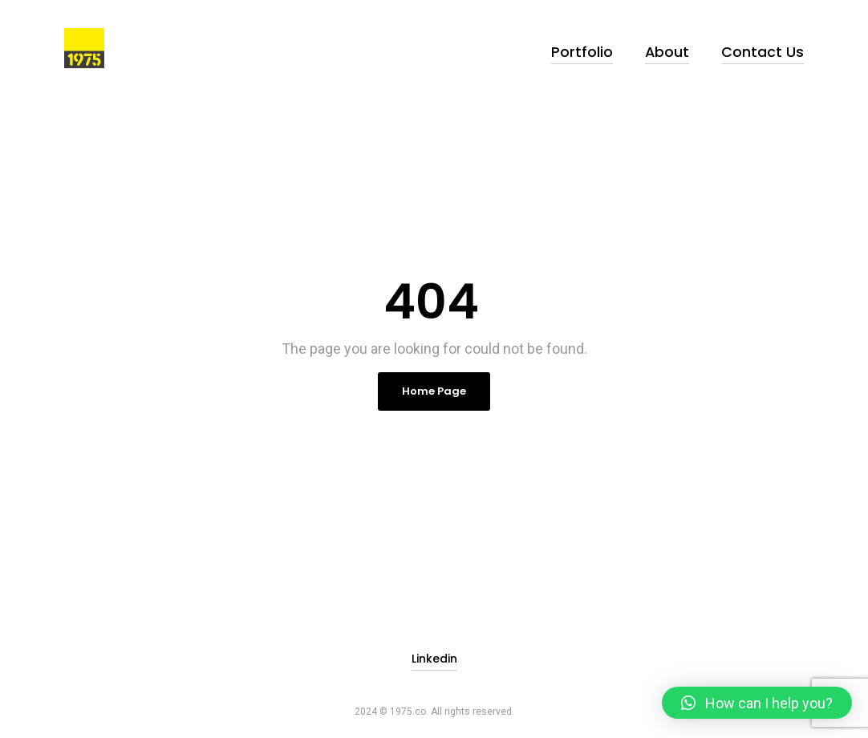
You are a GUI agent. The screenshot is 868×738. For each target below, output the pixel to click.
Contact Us (770, 48)
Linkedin (434, 646)
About (687, 48)
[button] (757, 703)
